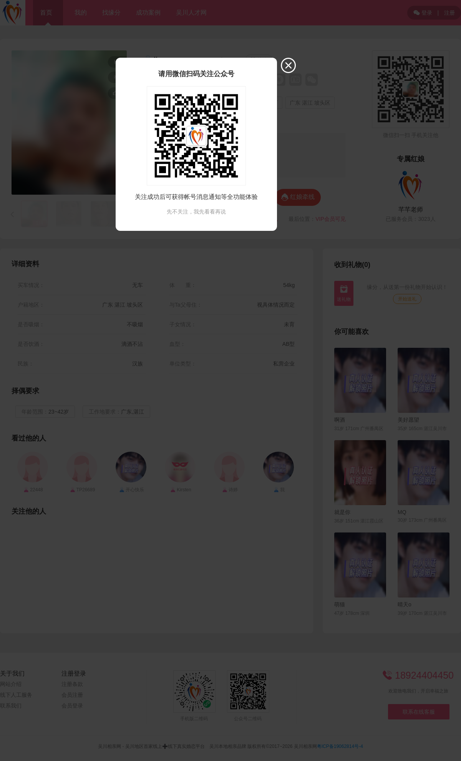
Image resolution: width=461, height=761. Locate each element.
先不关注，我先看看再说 (196, 212)
